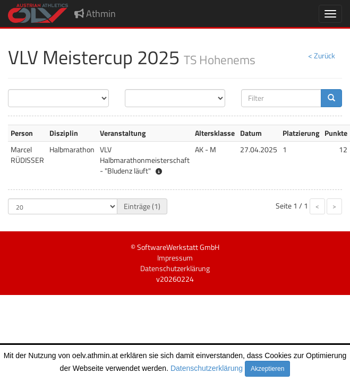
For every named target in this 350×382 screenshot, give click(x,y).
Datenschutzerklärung (206, 368)
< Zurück (321, 55)
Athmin (95, 13)
